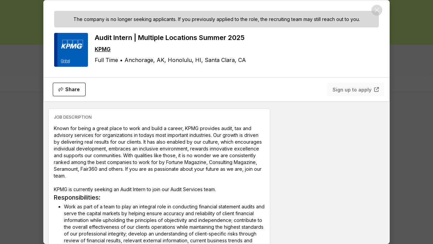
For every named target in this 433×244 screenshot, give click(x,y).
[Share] (69, 89)
